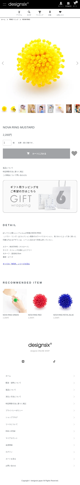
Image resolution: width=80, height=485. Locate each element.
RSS (7, 431)
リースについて (12, 424)
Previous (3, 63)
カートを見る (11, 459)
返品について (8, 168)
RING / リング (13, 19)
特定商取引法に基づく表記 (13, 172)
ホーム (3, 19)
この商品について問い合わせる (15, 175)
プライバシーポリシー (14, 410)
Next (77, 63)
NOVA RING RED (34, 315)
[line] (23, 361)
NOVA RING (26, 19)
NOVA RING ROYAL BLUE (63, 315)
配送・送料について (13, 383)
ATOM (13, 431)
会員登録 (9, 445)
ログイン (9, 452)
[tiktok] (54, 361)
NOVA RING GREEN (11, 315)
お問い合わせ (11, 466)
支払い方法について (13, 397)
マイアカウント (12, 438)
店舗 (50, 13)
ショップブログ (12, 417)
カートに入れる (36, 153)
